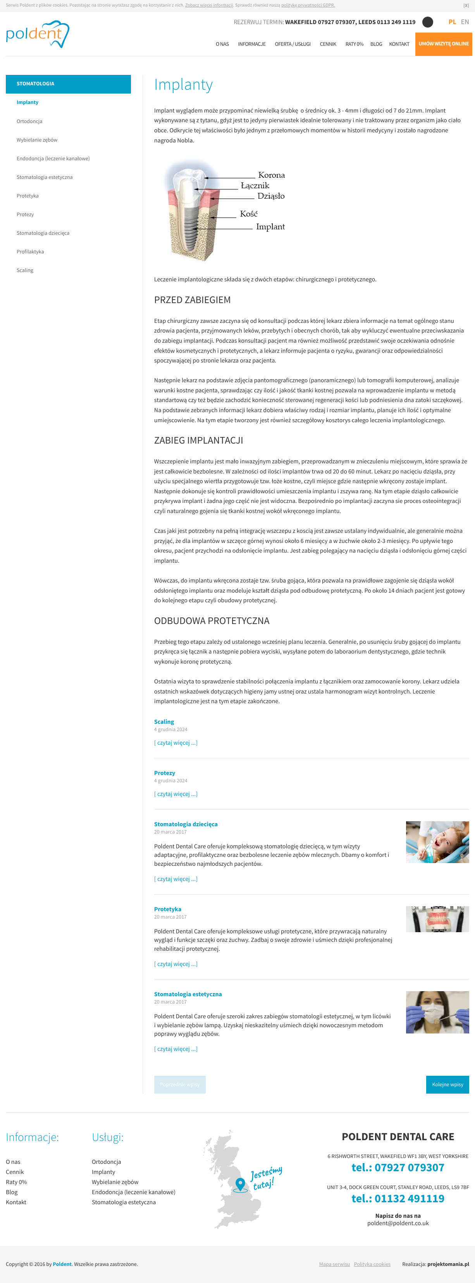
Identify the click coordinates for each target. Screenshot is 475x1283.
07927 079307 (409, 1168)
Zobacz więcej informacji (209, 6)
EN (465, 22)
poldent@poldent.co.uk (398, 1223)
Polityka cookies (372, 1264)
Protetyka (28, 195)
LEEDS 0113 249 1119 (387, 22)
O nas (222, 44)
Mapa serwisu (334, 1264)
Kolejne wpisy (447, 1084)
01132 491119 (409, 1199)
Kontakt (399, 44)
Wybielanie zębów (37, 140)
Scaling (25, 270)
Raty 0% (354, 44)
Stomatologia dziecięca (43, 233)
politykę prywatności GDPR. (308, 6)
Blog (376, 44)
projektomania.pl (448, 1264)
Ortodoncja (29, 121)
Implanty (27, 102)
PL (452, 22)
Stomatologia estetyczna (45, 177)
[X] (466, 6)
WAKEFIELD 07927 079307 (320, 22)
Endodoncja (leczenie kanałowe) (53, 158)
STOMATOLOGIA (35, 84)
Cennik (328, 44)
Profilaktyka (30, 251)
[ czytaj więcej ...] (176, 743)
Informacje (252, 44)
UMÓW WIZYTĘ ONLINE (444, 44)
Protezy (25, 214)
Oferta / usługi (292, 44)
